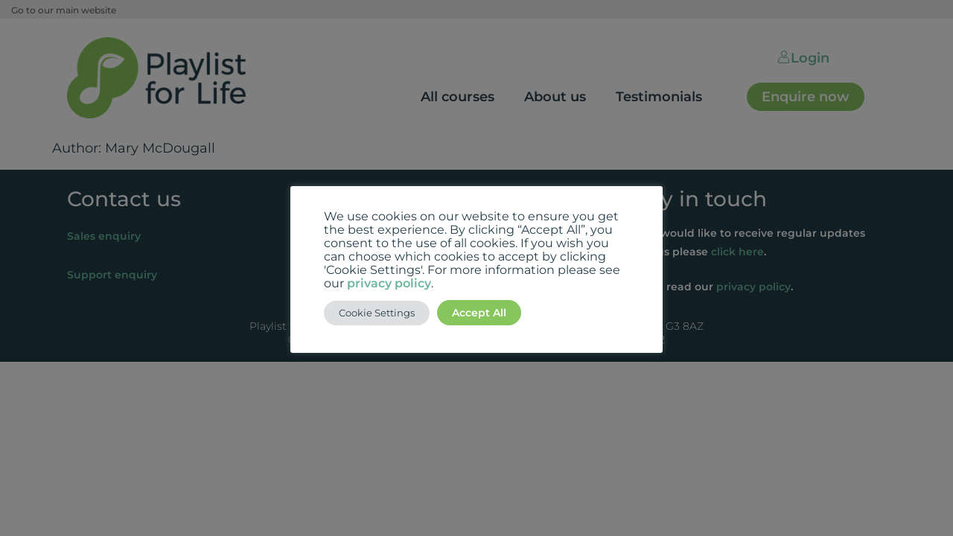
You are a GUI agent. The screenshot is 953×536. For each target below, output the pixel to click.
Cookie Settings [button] (377, 313)
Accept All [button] (479, 312)
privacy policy (389, 283)
